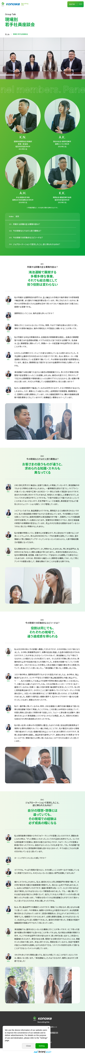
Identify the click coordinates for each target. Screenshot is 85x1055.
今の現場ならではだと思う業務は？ (27, 242)
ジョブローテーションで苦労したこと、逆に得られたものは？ (36, 255)
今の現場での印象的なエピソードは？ (28, 248)
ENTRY (72, 4)
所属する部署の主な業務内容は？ (26, 235)
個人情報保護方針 (51, 1032)
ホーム (7, 34)
